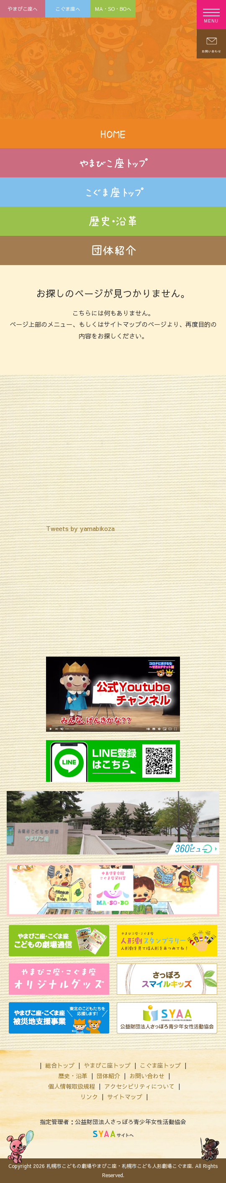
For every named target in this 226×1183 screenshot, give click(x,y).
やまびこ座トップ (107, 1065)
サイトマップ (124, 1096)
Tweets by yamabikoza (80, 528)
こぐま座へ (67, 8)
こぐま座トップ (160, 1065)
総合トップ (59, 1065)
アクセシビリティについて (139, 1086)
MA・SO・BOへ (113, 8)
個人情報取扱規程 (71, 1086)
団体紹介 (108, 1076)
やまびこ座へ (23, 8)
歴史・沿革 (72, 1076)
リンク (89, 1096)
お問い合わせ (146, 1076)
